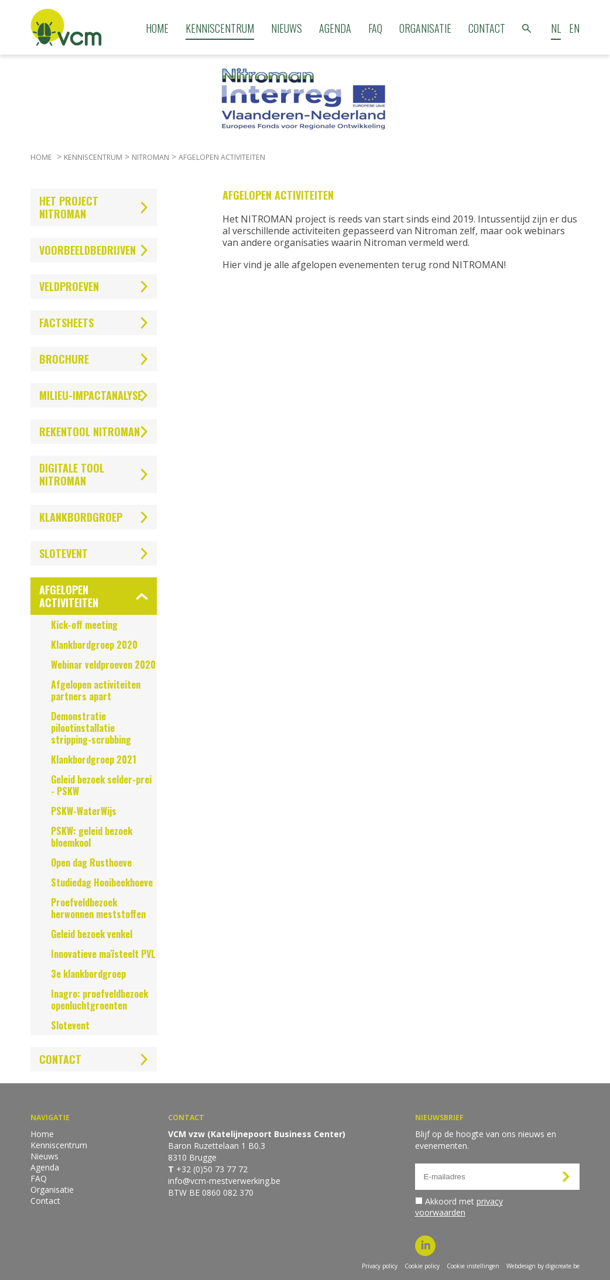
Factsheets (66, 322)
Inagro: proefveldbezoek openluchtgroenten (99, 999)
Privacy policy (379, 1266)
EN (574, 28)
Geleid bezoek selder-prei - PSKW (101, 785)
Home (157, 28)
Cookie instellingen (473, 1266)
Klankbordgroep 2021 (93, 759)
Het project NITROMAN (68, 207)
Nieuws (286, 28)
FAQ (375, 28)
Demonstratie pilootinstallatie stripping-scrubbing (91, 728)
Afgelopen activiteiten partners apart (95, 690)
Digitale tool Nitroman (71, 474)
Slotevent (63, 553)
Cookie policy (422, 1266)
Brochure (64, 359)
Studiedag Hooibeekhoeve (102, 882)
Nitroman (150, 157)
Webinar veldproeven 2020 (103, 665)
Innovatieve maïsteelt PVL (103, 954)
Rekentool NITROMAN (89, 431)
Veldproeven (69, 286)
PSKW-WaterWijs (83, 811)
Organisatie (425, 28)
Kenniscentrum (220, 28)
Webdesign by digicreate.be (543, 1266)
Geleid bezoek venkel (91, 934)
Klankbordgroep (80, 517)
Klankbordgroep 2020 (94, 645)
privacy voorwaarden (459, 1207)
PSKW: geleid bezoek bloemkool (91, 837)
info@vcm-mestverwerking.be (224, 1180)
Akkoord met (459, 1207)
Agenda (335, 28)
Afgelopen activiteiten (222, 157)
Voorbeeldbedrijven (87, 250)
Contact (486, 28)
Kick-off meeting (84, 625)
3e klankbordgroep (88, 974)
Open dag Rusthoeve (91, 862)
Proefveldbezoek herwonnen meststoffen (98, 908)
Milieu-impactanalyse (90, 395)
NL (556, 28)
